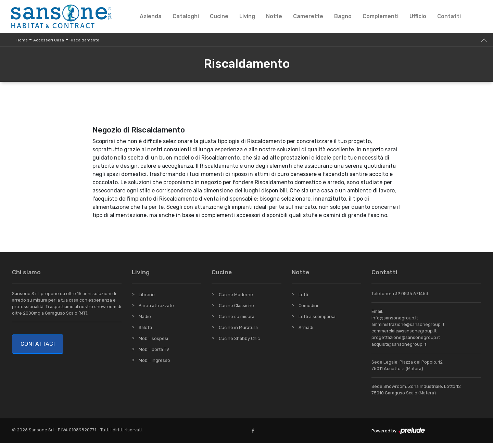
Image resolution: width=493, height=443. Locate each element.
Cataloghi (186, 16)
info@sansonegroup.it (394, 317)
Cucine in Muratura (238, 327)
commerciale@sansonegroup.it (404, 330)
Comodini (308, 305)
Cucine (219, 16)
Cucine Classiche (236, 305)
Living (247, 16)
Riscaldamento (84, 40)
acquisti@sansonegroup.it (398, 344)
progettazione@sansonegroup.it (405, 337)
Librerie (147, 294)
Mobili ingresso (154, 360)
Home (22, 40)
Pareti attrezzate (156, 305)
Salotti (145, 327)
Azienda (151, 16)
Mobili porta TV (154, 349)
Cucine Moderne (236, 294)
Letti (303, 294)
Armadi (306, 327)
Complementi (381, 16)
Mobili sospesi (153, 338)
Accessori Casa (48, 40)
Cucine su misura (236, 316)
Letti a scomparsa (317, 316)
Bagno (343, 16)
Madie (145, 316)
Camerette (308, 16)
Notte (274, 16)
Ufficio (417, 16)
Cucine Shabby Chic (239, 338)
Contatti (449, 16)
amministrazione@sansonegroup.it (407, 324)
